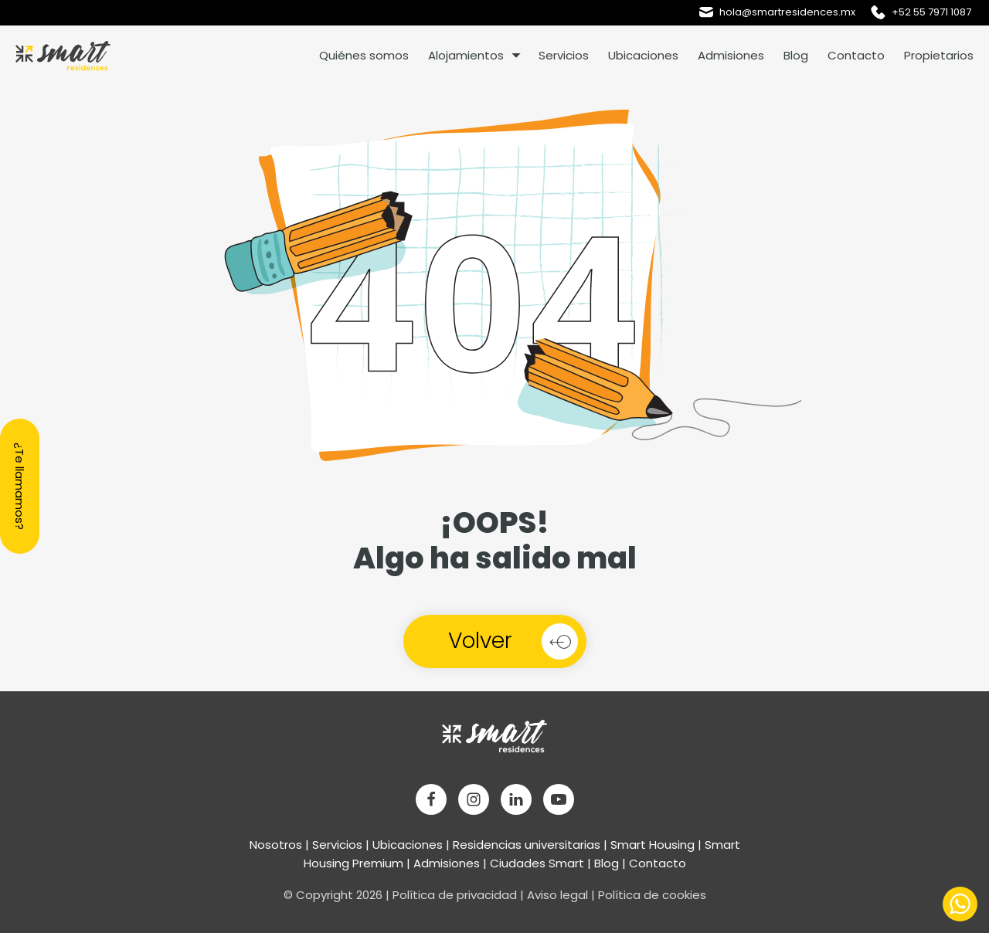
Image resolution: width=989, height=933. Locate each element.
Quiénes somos (364, 55)
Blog (795, 55)
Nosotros (276, 844)
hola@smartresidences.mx (787, 12)
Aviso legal (557, 895)
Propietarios (939, 55)
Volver (480, 641)
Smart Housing (652, 844)
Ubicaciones (643, 55)
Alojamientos (466, 55)
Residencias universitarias (526, 844)
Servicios (564, 55)
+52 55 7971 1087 (931, 12)
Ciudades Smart (537, 863)
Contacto (856, 55)
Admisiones (731, 55)
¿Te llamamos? (20, 486)
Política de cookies (652, 895)
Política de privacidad (455, 895)
